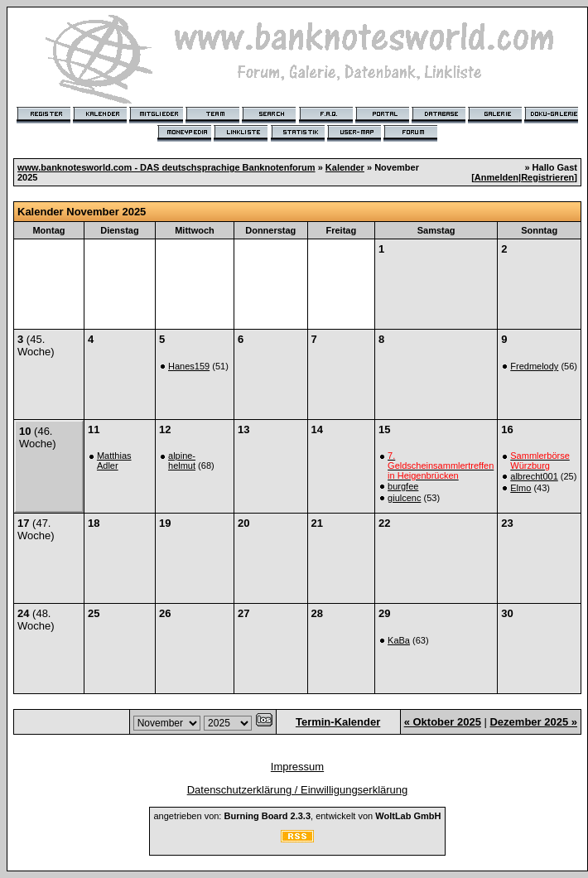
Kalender (344, 167)
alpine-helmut (181, 460)
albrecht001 (534, 476)
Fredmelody (534, 366)
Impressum (297, 766)
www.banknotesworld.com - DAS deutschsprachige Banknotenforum (166, 167)
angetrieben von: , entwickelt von (297, 816)
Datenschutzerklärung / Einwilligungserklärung (297, 790)
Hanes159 (189, 366)
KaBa (399, 640)
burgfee (403, 486)
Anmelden (496, 177)
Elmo (520, 488)
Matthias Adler (114, 460)
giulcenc (404, 498)
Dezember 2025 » (533, 722)
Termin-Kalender (338, 722)
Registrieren (547, 177)
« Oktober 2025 (442, 722)
